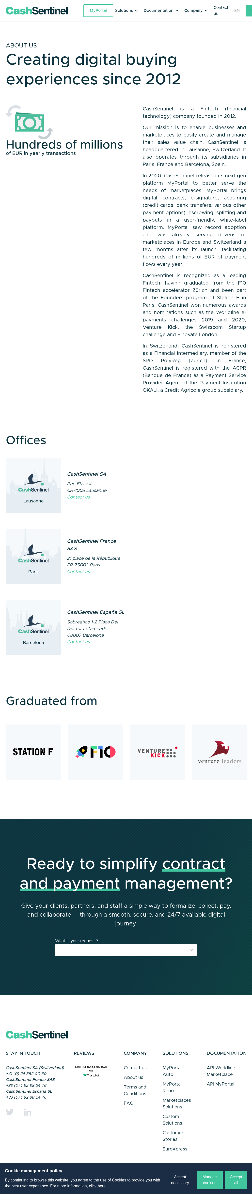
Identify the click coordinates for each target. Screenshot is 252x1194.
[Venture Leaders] (219, 752)
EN (237, 11)
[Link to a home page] (44, 11)
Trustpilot (91, 1077)
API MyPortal (220, 1084)
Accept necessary (180, 1180)
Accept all (236, 1180)
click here (97, 1186)
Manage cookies (210, 1180)
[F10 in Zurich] (95, 752)
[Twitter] (10, 1112)
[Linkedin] (28, 1112)
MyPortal (98, 11)
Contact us (221, 10)
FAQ (129, 1103)
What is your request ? (76, 941)
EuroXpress (175, 1149)
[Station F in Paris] (33, 752)
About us (133, 1077)
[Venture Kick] (157, 752)
